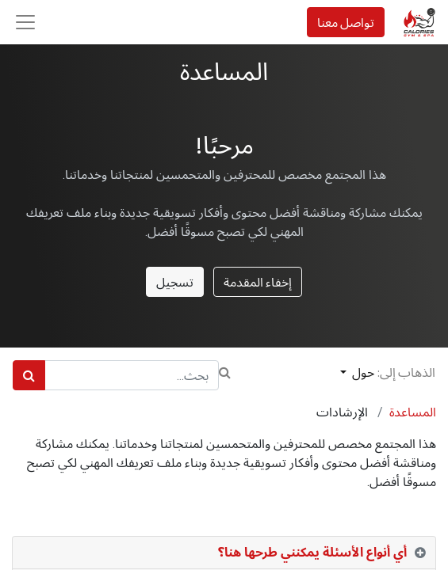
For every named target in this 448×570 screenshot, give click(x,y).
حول (362, 372)
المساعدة (412, 412)
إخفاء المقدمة (258, 282)
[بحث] (29, 375)
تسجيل (174, 282)
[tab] (224, 553)
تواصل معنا (345, 22)
